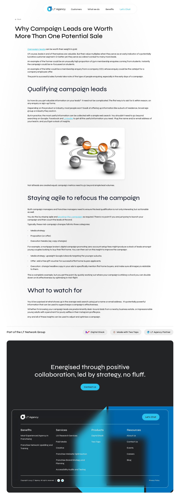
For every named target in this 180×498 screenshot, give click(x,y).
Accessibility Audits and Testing (71, 469)
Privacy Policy (154, 480)
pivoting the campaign (70, 216)
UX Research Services (66, 435)
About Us (131, 435)
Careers (130, 454)
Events (130, 447)
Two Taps (95, 441)
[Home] (56, 9)
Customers (76, 9)
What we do (94, 9)
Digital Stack (95, 332)
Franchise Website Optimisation (71, 454)
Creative (60, 447)
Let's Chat (125, 9)
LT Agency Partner (158, 332)
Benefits (110, 9)
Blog (129, 460)
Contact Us (90, 387)
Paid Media (61, 441)
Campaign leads (36, 49)
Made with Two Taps (126, 332)
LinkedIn (68, 118)
